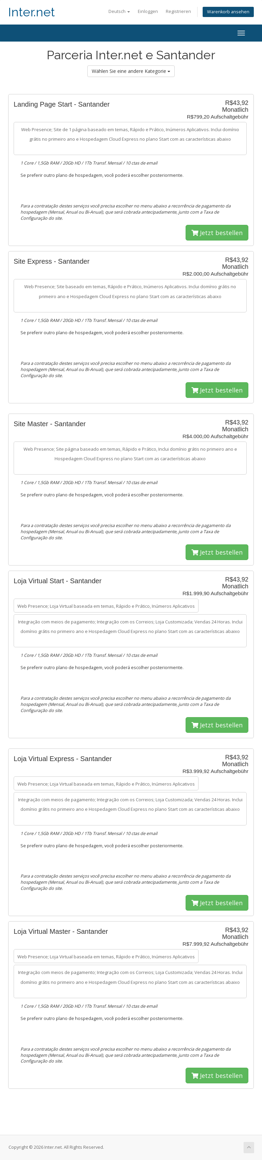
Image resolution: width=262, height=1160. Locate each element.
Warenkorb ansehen (228, 12)
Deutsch (119, 11)
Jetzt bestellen (217, 233)
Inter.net (31, 12)
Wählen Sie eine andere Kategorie (131, 71)
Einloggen (148, 11)
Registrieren (178, 11)
